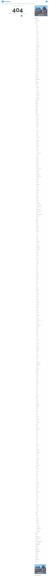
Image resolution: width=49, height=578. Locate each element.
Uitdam (37, 367)
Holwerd (36, 546)
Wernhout (37, 460)
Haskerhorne (37, 140)
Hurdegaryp (37, 124)
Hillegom (37, 160)
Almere (37, 400)
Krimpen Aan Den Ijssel (39, 211)
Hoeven (37, 457)
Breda (37, 411)
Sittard (37, 479)
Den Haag (15, 3)
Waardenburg (37, 247)
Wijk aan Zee (37, 100)
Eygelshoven (37, 482)
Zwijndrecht (37, 179)
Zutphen (37, 228)
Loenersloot (37, 58)
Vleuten (37, 44)
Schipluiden (36, 77)
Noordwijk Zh (37, 170)
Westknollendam (38, 364)
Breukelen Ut (37, 33)
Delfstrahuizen (37, 559)
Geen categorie (37, 20)
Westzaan (37, 370)
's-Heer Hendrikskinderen (38, 541)
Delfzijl (37, 66)
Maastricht (37, 468)
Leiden (37, 151)
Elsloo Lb (37, 485)
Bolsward (37, 119)
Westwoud (37, 332)
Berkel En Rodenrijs (38, 209)
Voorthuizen (37, 272)
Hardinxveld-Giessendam (39, 206)
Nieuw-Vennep (38, 343)
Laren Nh (37, 313)
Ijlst (36, 138)
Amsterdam (11, 3)
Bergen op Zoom (38, 422)
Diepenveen (37, 395)
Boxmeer (37, 446)
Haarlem (37, 296)
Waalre (37, 424)
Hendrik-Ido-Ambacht (38, 168)
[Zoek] (46, 1)
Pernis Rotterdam (38, 203)
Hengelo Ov (37, 381)
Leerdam (37, 52)
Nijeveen (36, 561)
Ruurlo (37, 280)
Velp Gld (37, 239)
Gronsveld (37, 496)
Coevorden (37, 523)
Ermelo (37, 244)
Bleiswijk (36, 539)
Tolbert (37, 269)
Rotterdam (23, 3)
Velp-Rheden (37, 282)
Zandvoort (37, 321)
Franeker (37, 121)
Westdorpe (37, 92)
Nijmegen (37, 222)
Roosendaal (37, 416)
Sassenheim (37, 162)
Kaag (36, 217)
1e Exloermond (38, 526)
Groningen (19, 3)
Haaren (37, 433)
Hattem (37, 236)
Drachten (36, 106)
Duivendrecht (37, 302)
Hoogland (37, 50)
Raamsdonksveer (37, 79)
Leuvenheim (37, 261)
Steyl (36, 501)
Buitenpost (37, 132)
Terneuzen (37, 90)
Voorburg (37, 165)
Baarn (37, 36)
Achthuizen (37, 187)
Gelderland (36, 220)
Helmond (37, 414)
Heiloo (37, 359)
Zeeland (36, 84)
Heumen (37, 255)
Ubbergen (37, 277)
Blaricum (37, 329)
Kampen (37, 384)
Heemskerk (37, 323)
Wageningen (37, 241)
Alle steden (6, 3)
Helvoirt (37, 438)
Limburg (36, 466)
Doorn (37, 41)
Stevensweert (37, 504)
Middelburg (37, 87)
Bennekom (37, 258)
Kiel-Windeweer (37, 549)
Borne (37, 386)
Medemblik (37, 356)
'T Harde (37, 266)
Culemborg (37, 263)
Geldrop (36, 74)
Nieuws (33, 3)
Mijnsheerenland (37, 551)
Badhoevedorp (38, 315)
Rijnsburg (37, 154)
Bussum (37, 310)
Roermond (37, 474)
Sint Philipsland (38, 98)
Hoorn (37, 345)
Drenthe (36, 512)
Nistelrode (36, 556)
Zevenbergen (37, 82)
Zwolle (37, 373)
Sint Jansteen (37, 95)
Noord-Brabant (37, 405)
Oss (36, 413)
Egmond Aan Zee (38, 324)
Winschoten (36, 103)
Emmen (37, 517)
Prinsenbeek (37, 449)
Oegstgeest (37, 157)
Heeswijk (36, 554)
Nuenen (37, 427)
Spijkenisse (37, 190)
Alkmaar (37, 299)
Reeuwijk (37, 212)
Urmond (37, 509)
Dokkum (36, 111)
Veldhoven (37, 435)
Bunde (37, 495)
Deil (36, 285)
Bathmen (37, 394)
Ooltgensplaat (37, 184)
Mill (36, 455)
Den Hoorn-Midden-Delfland (39, 214)
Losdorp (37, 288)
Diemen (37, 291)
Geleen (37, 476)
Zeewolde (37, 403)
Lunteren (37, 250)
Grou (36, 129)
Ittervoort (37, 506)
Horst (36, 493)
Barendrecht (37, 201)
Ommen (37, 389)
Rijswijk (37, 195)
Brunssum (37, 487)
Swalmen (37, 498)
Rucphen (37, 463)
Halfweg (37, 354)
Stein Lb (37, 490)
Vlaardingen (37, 173)
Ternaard (36, 108)
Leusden (37, 39)
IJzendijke (36, 105)
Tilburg (27, 3)
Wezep (37, 283)
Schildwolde (37, 71)
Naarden (37, 351)
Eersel (37, 441)
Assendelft (37, 348)
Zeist (36, 28)
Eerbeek (37, 274)
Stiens (37, 127)
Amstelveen (37, 318)
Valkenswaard (37, 419)
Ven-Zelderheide (37, 544)
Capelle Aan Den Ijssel (38, 176)
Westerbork (37, 520)
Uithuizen (37, 63)
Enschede (37, 375)
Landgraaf (37, 471)
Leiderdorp (37, 192)
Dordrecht (37, 181)
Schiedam (37, 149)
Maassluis (37, 171)
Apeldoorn (37, 225)
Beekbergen (37, 231)
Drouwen (37, 525)
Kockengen (37, 55)
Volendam (37, 365)
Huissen (37, 252)
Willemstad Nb (38, 465)
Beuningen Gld (38, 242)
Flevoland (36, 397)
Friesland (36, 113)
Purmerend (37, 340)
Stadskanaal (37, 69)
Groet (36, 337)
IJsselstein (37, 47)
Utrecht (30, 3)
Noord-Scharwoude (38, 362)
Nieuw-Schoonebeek (38, 528)
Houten (37, 30)
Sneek (37, 116)
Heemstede (37, 326)
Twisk (36, 534)
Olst (36, 392)
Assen (37, 515)
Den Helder (37, 304)
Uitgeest (37, 334)
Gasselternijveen (38, 531)
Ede (36, 233)
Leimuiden (37, 198)
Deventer (37, 378)
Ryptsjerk (37, 130)
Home (3, 3)
